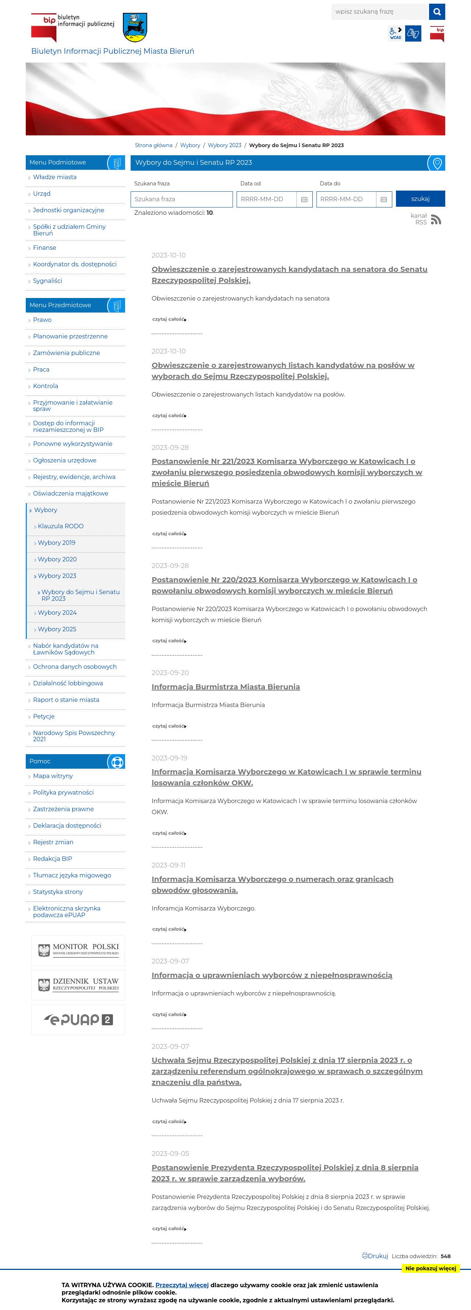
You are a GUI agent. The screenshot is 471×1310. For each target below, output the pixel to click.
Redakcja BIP (52, 858)
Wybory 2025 (57, 629)
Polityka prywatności (63, 792)
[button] (305, 199)
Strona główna (154, 145)
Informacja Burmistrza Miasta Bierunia (226, 686)
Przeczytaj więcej (182, 1285)
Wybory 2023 (224, 145)
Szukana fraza (152, 183)
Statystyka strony (58, 891)
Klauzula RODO (61, 526)
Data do (330, 183)
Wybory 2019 (56, 542)
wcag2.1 (395, 33)
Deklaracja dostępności (67, 825)
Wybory (190, 145)
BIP (437, 34)
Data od (250, 183)
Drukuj (378, 1256)
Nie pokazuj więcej (431, 1268)
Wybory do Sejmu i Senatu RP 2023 (81, 595)
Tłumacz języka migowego (72, 875)
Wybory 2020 (57, 559)
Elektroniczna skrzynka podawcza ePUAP (67, 912)
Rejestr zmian (53, 842)
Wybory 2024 (57, 612)
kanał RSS (419, 219)
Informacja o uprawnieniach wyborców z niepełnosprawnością (272, 975)
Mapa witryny (53, 776)
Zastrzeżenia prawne (63, 809)
